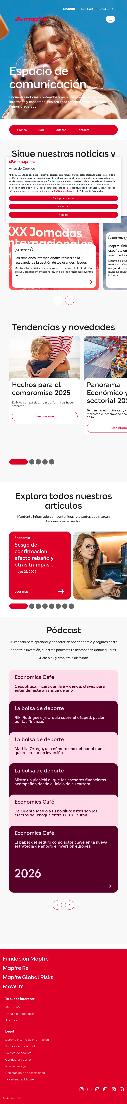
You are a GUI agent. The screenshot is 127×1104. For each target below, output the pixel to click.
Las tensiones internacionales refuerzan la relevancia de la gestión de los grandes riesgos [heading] (51, 260)
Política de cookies (18, 1053)
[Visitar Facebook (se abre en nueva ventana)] (81, 1090)
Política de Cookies (64, 191)
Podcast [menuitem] (60, 130)
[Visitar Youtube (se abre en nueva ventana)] (89, 1090)
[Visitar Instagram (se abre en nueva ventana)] (97, 1090)
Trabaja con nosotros (20, 1014)
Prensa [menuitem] (22, 130)
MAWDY (13, 986)
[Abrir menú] (110, 19)
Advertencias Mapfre (19, 1079)
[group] (40, 566)
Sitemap (11, 1020)
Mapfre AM (13, 1007)
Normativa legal (16, 1066)
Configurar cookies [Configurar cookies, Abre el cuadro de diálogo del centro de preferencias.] (63, 198)
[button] (18, 462)
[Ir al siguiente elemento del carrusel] (69, 905)
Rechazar (63, 206)
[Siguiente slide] (69, 300)
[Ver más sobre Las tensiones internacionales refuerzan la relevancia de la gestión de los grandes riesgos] (90, 282)
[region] (63, 570)
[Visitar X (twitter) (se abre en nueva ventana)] (113, 1090)
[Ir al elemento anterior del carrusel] (57, 905)
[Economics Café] (63, 859)
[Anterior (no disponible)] (57, 300)
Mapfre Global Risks (28, 977)
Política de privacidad (20, 1046)
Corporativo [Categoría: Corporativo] (23, 249)
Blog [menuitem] (40, 130)
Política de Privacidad (92, 191)
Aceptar (63, 214)
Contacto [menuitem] (83, 130)
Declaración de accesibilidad (25, 1073)
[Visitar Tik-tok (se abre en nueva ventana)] (121, 1090)
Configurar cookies (18, 1059)
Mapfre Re (15, 968)
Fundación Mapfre (26, 958)
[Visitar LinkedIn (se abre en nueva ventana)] (105, 1090)
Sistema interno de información (27, 1039)
